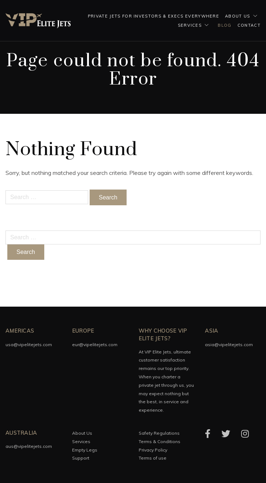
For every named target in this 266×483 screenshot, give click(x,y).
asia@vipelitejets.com (229, 344)
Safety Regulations (159, 433)
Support (80, 458)
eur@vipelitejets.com (94, 344)
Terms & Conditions (159, 441)
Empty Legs (84, 450)
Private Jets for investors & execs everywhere (153, 16)
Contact (249, 25)
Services (190, 25)
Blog (224, 25)
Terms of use (152, 458)
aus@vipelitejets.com (28, 446)
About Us (237, 16)
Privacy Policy (153, 450)
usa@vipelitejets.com (28, 344)
